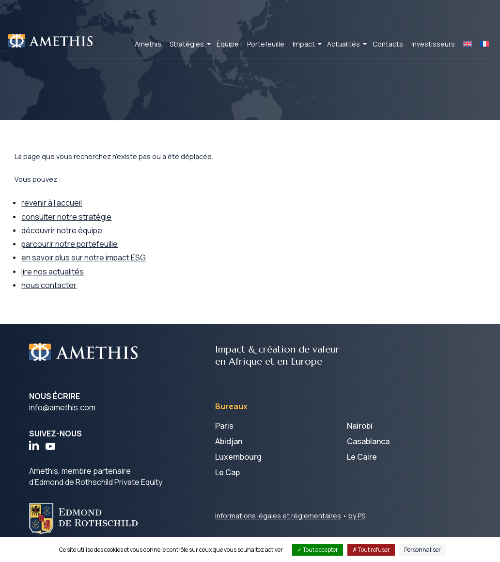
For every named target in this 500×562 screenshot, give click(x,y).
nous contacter (64, 293)
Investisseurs (433, 43)
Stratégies (187, 43)
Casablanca (368, 449)
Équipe (228, 43)
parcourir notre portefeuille (85, 251)
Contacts (388, 43)
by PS (356, 523)
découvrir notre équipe (77, 237)
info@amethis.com (62, 415)
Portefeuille (265, 43)
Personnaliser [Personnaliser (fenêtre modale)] (422, 550)
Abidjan (228, 449)
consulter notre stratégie (82, 223)
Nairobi (360, 433)
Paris (224, 433)
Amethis (148, 43)
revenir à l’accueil (67, 209)
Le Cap (227, 480)
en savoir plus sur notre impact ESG (99, 264)
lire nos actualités (68, 278)
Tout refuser (371, 550)
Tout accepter (317, 550)
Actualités (343, 43)
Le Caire (362, 464)
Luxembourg (238, 464)
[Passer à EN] (467, 44)
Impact (304, 43)
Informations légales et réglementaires (278, 523)
